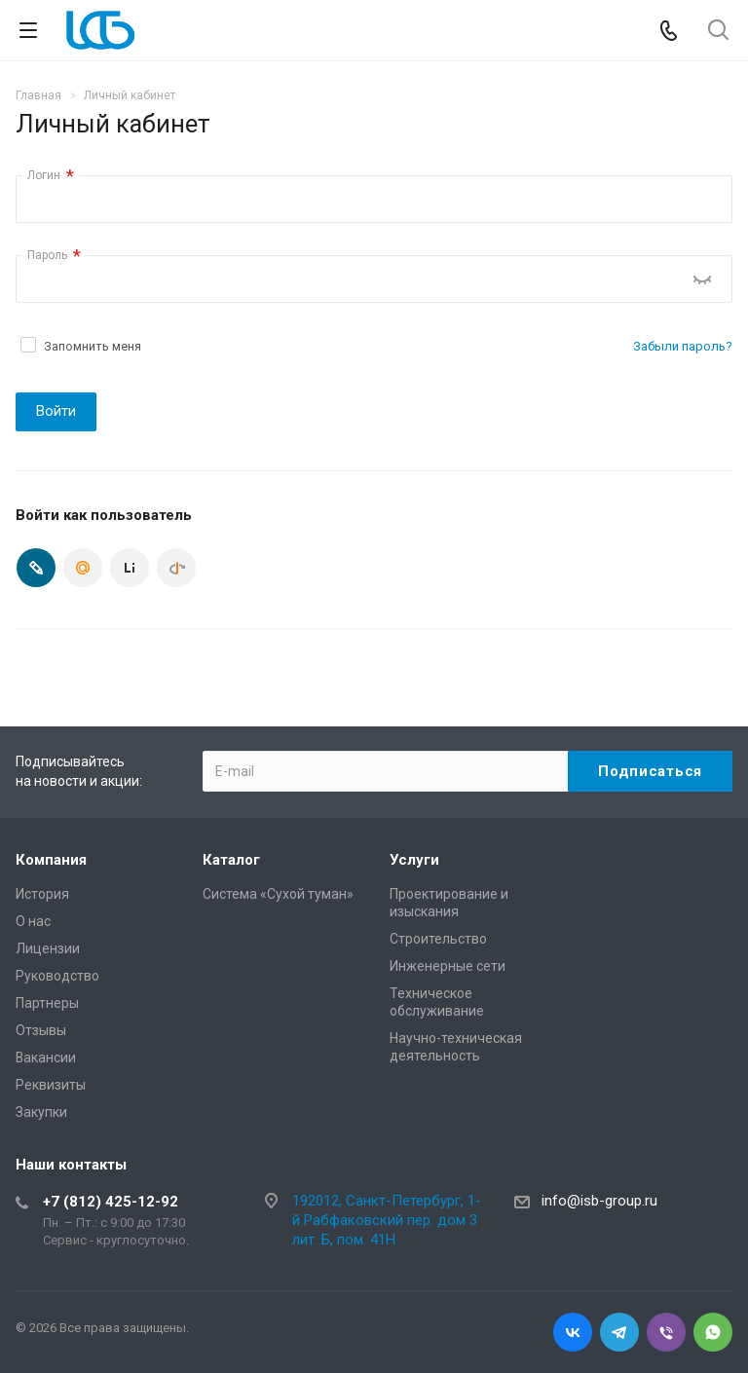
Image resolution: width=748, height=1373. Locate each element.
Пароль (54, 255)
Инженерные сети (447, 966)
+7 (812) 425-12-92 (110, 1201)
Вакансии (46, 1057)
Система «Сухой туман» (278, 894)
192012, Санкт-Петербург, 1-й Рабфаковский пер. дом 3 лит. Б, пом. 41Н (386, 1220)
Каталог (231, 860)
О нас (33, 921)
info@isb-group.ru (599, 1200)
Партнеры (47, 1003)
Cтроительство (438, 938)
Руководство (57, 975)
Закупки (41, 1112)
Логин (50, 176)
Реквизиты (51, 1085)
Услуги (414, 860)
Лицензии (48, 948)
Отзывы (41, 1030)
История (42, 894)
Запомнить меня (92, 346)
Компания (51, 860)
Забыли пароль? (682, 346)
